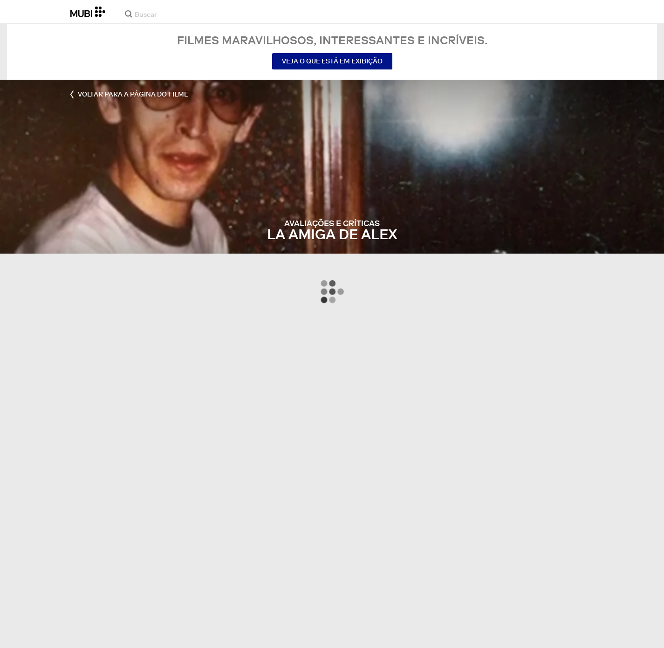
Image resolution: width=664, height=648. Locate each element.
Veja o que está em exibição (332, 61)
